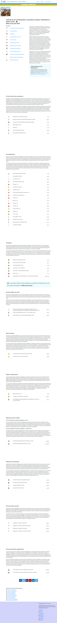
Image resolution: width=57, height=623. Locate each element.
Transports (12, 33)
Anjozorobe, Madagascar (11, 592)
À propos (19, 1)
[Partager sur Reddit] (36, 580)
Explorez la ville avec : (14, 59)
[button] (42, 2)
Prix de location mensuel (15, 51)
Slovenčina (41, 616)
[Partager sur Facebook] (20, 580)
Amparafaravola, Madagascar (12, 600)
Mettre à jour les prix (27, 285)
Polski (40, 612)
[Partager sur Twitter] (23, 580)
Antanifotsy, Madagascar (11, 596)
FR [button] (38, 1)
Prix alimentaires (13, 31)
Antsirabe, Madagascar (11, 597)
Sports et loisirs (13, 39)
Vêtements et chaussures (15, 48)
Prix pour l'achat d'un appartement (17, 54)
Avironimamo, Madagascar (11, 589)
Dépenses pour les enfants (15, 45)
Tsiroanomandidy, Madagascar (12, 599)
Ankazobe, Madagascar (11, 593)
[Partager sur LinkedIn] (33, 580)
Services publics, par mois (15, 36)
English (40, 609)
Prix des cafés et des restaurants (17, 28)
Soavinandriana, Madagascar (12, 595)
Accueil (8, 1)
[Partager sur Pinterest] (30, 580)
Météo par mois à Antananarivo (16, 57)
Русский (41, 610)
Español (41, 614)
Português (41, 615)
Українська (41, 613)
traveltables (4, 2)
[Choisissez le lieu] (50, 2)
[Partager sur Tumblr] (26, 580)
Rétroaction (24, 1)
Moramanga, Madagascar (11, 594)
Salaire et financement (14, 42)
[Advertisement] (28, 87)
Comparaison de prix (13, 1)
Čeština (41, 617)
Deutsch (41, 620)
